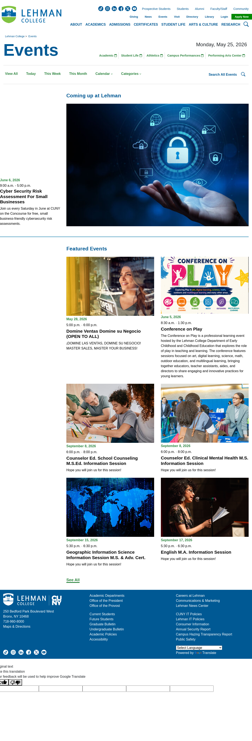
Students (183, 9)
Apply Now (242, 16)
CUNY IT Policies (189, 614)
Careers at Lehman (190, 595)
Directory (192, 16)
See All (73, 580)
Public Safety (186, 639)
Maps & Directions (16, 626)
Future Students (101, 619)
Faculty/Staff (219, 9)
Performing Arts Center (226, 55)
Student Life (131, 55)
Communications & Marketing (198, 600)
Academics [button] (95, 24)
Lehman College (15, 36)
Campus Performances (185, 55)
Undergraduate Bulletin (106, 629)
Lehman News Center (192, 605)
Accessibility (98, 639)
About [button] (76, 24)
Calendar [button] (104, 73)
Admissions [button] (119, 24)
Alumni (199, 9)
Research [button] (230, 24)
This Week (52, 73)
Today (31, 73)
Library (209, 16)
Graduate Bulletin (102, 624)
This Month (78, 73)
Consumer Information (192, 624)
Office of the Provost (104, 605)
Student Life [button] (173, 24)
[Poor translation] (15, 682)
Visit (177, 16)
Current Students (102, 614)
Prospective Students (155, 9)
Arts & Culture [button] (203, 24)
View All (11, 73)
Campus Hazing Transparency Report (204, 634)
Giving (134, 16)
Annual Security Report (193, 629)
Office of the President (106, 600)
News (148, 16)
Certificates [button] (146, 24)
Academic (108, 55)
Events (163, 16)
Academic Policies (103, 634)
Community (242, 9)
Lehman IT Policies (190, 619)
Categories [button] (131, 73)
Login (224, 16)
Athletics (155, 55)
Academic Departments (106, 595)
